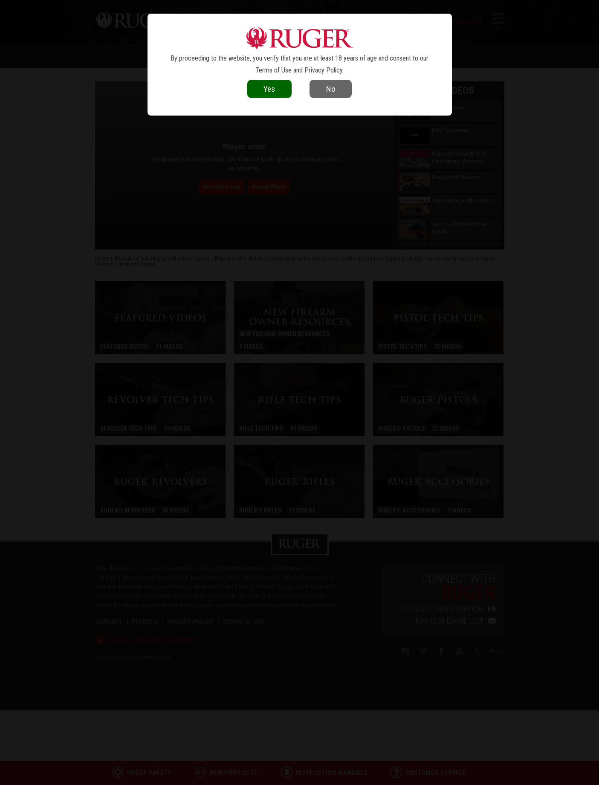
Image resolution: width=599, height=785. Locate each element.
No (331, 89)
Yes (269, 89)
